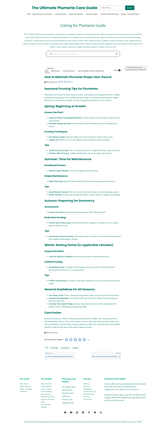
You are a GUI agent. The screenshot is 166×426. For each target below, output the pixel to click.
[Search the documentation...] (81, 53)
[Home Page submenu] (28, 383)
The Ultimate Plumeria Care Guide (64, 7)
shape (75, 348)
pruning (54, 348)
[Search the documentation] (51, 53)
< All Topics (50, 68)
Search (130, 8)
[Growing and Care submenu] (96, 391)
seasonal (65, 348)
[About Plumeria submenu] (31, 386)
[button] (117, 70)
